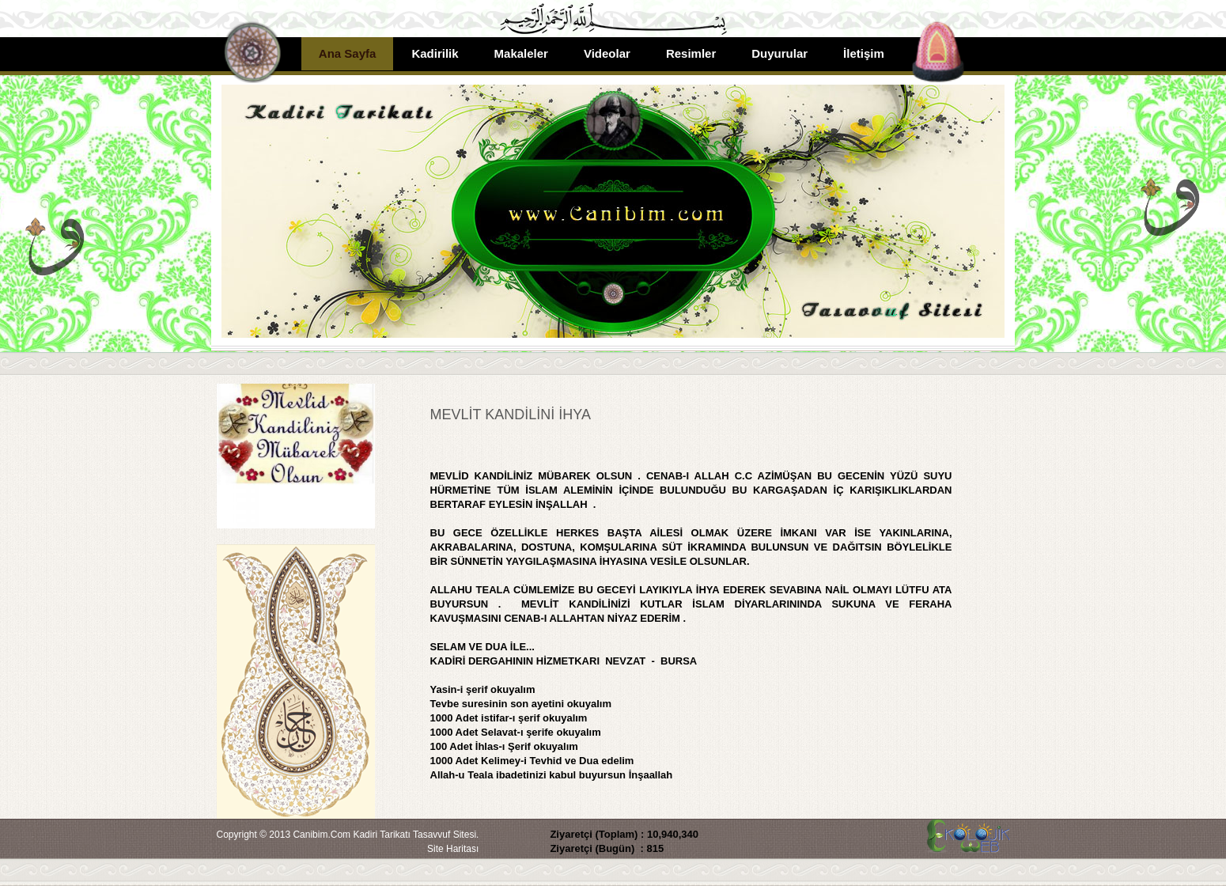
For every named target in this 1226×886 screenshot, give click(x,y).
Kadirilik (434, 53)
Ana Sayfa (348, 53)
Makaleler (521, 53)
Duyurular (779, 53)
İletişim (863, 53)
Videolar (607, 53)
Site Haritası (453, 848)
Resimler (691, 53)
